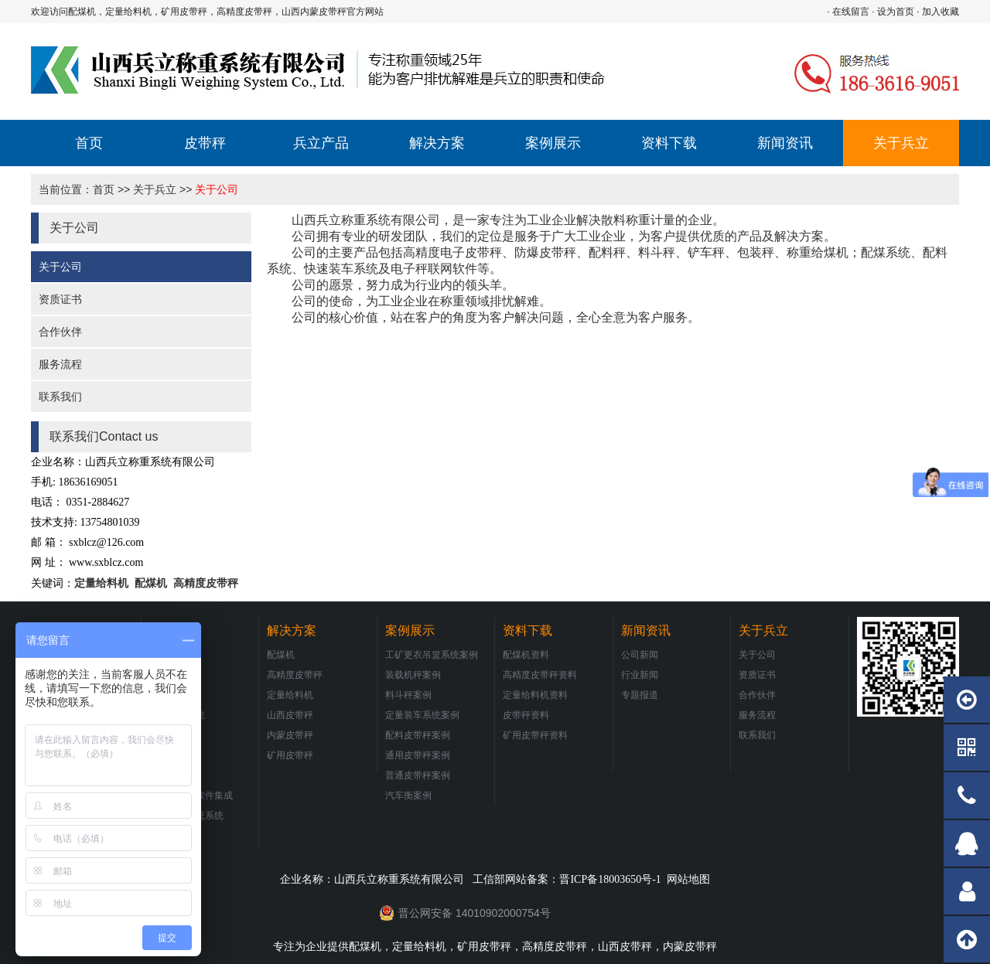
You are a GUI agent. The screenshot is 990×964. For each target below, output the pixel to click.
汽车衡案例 (408, 795)
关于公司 (216, 189)
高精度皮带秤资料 (540, 674)
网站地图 (688, 879)
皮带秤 (205, 143)
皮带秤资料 (526, 715)
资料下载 (669, 143)
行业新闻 (639, 674)
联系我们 (60, 396)
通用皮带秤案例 (417, 755)
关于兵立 (901, 143)
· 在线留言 (848, 11)
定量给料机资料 (535, 695)
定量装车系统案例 (422, 715)
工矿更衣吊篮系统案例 (431, 654)
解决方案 (437, 143)
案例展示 (553, 143)
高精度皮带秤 (205, 583)
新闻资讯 (785, 143)
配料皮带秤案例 (417, 735)
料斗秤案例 (408, 695)
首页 (89, 143)
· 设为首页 (893, 11)
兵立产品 (321, 143)
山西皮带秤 (290, 715)
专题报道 (639, 695)
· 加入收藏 (938, 11)
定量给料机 (101, 583)
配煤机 (149, 583)
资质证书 (60, 299)
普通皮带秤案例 (417, 775)
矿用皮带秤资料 (535, 735)
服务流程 (60, 364)
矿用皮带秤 (290, 755)
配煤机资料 (526, 654)
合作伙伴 (60, 331)
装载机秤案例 (413, 674)
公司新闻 (639, 654)
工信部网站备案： (567, 879)
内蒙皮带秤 (290, 735)
